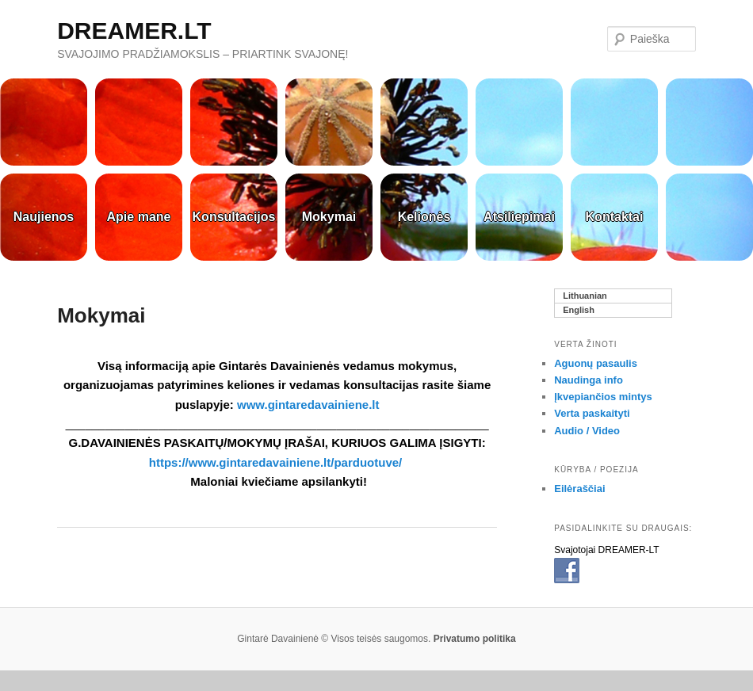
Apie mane (139, 216)
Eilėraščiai (579, 488)
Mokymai (329, 216)
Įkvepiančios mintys (603, 397)
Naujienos (43, 216)
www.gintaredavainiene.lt (308, 404)
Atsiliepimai (519, 216)
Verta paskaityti (591, 413)
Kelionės (424, 216)
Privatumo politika (475, 638)
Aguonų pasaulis (595, 363)
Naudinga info (588, 380)
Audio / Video (587, 431)
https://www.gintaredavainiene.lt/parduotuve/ (277, 462)
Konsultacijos (234, 216)
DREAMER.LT (134, 30)
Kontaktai (615, 216)
